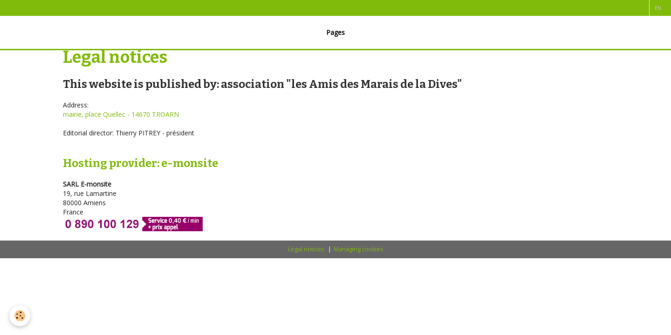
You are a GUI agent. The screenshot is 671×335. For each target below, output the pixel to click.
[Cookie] (19, 315)
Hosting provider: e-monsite (140, 163)
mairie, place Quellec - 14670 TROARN (121, 114)
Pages (335, 32)
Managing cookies (358, 249)
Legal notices (306, 249)
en (658, 7)
